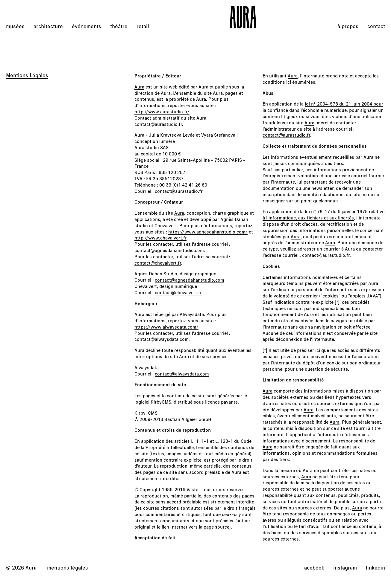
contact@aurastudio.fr (158, 124)
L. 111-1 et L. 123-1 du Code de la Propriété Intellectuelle (192, 444)
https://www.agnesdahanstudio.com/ (208, 231)
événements (86, 26)
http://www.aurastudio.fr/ (162, 111)
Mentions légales (67, 567)
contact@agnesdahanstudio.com (169, 250)
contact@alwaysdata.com (161, 339)
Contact (376, 26)
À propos (347, 26)
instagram (345, 567)
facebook (313, 567)
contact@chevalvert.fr (157, 262)
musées (15, 26)
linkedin (375, 567)
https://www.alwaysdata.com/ (166, 326)
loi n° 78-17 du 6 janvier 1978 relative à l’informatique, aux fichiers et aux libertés (323, 214)
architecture (48, 26)
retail (143, 26)
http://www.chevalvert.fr (160, 237)
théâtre (119, 26)
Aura (139, 86)
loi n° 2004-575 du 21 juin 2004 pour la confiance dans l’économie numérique (323, 107)
